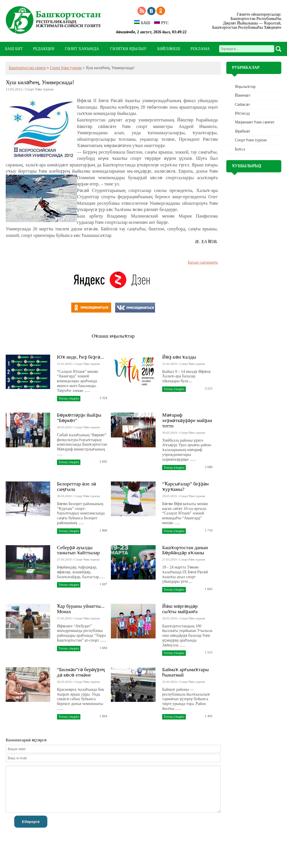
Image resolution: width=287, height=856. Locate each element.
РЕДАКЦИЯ (43, 49)
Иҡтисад (242, 113)
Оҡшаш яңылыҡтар (113, 336)
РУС (161, 22)
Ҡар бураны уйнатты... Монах (81, 608)
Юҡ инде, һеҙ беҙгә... (80, 357)
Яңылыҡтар (245, 86)
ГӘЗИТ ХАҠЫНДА (82, 49)
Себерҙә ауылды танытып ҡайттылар (78, 550)
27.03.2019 (64, 559)
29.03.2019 (169, 496)
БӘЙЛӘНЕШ (168, 49)
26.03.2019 (169, 618)
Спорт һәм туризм (66, 68)
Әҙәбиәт (242, 131)
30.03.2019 (64, 427)
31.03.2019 (64, 363)
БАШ (142, 22)
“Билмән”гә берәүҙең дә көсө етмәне (81, 672)
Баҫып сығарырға (203, 262)
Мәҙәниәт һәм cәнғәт (254, 122)
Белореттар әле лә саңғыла (76, 486)
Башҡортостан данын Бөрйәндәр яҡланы (185, 550)
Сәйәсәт (242, 104)
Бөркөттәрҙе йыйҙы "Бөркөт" (79, 417)
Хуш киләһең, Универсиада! (40, 82)
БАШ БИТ (14, 49)
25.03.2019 (169, 681)
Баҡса (240, 149)
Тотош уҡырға (68, 398)
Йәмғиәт (243, 95)
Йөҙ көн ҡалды (179, 357)
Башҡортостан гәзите (27, 68)
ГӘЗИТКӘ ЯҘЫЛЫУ (128, 49)
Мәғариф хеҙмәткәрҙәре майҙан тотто (187, 420)
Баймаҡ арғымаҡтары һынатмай (185, 672)
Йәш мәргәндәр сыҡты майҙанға (180, 608)
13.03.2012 (14, 89)
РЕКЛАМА (200, 49)
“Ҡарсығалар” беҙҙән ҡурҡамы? (185, 486)
